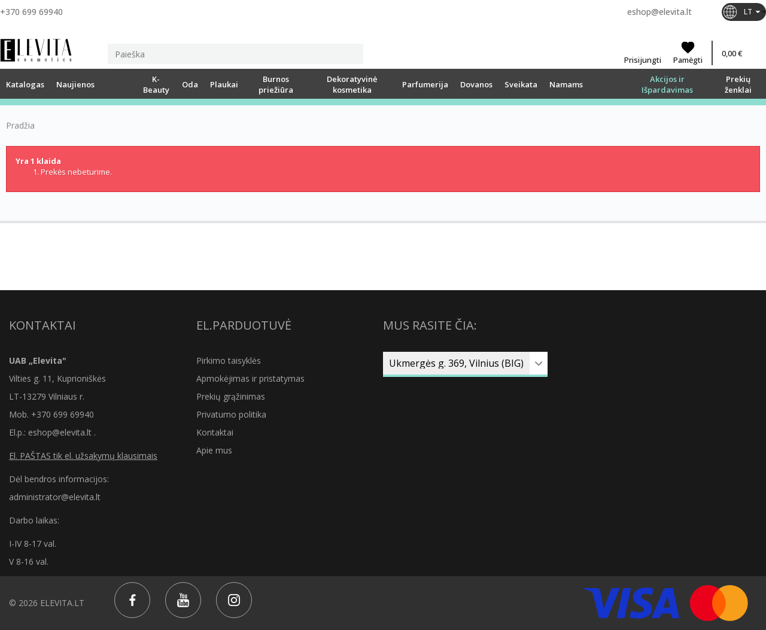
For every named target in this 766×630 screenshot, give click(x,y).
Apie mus (214, 450)
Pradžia (20, 125)
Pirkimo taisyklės (228, 360)
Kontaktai (214, 432)
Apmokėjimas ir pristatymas (250, 378)
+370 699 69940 (31, 11)
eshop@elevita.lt (659, 11)
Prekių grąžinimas (230, 396)
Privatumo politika (231, 414)
